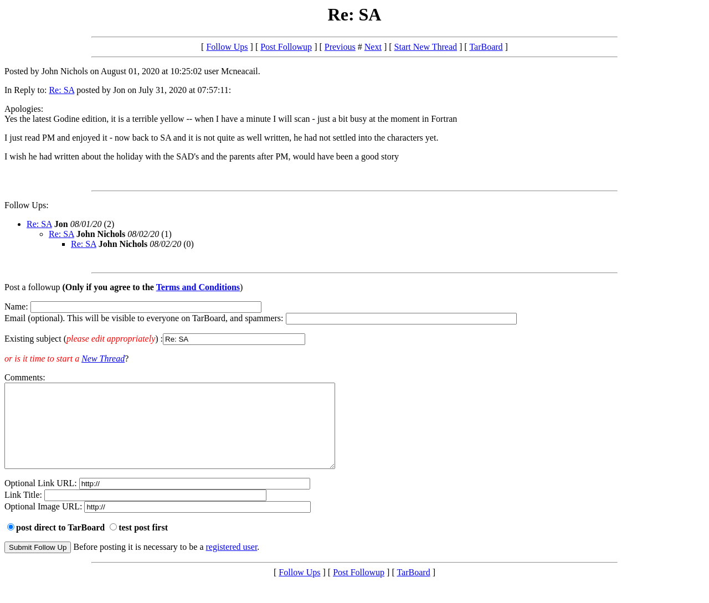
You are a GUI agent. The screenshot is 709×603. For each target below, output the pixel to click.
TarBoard (485, 46)
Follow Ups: (26, 205)
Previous (340, 46)
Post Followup (286, 46)
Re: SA (61, 90)
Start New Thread (425, 46)
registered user (232, 563)
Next (373, 46)
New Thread (103, 358)
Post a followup (32, 287)
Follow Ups (227, 46)
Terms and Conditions (198, 287)
